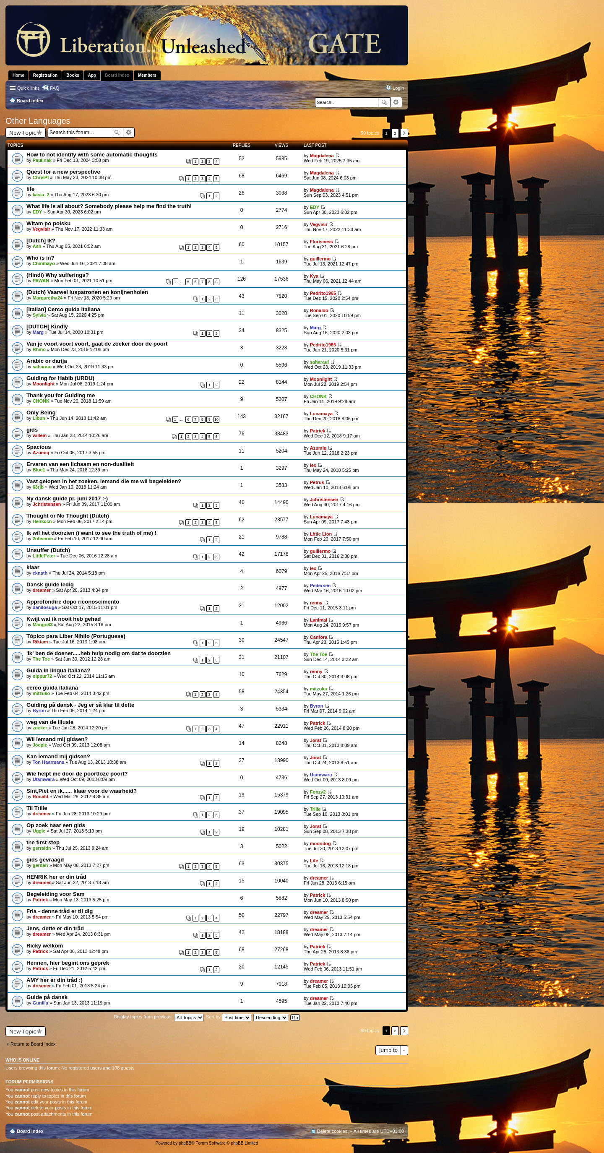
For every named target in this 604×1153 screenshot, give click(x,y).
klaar (32, 567)
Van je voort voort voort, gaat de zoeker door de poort (96, 344)
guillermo (320, 258)
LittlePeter (44, 555)
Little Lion (321, 533)
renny (316, 602)
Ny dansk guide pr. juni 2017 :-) (67, 498)
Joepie (40, 744)
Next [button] (404, 133)
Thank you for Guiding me (60, 395)
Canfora (319, 637)
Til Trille (36, 808)
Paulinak (42, 160)
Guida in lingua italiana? (58, 670)
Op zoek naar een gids (55, 825)
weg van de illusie (49, 722)
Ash (37, 246)
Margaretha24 (48, 297)
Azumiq (41, 452)
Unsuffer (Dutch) (48, 550)
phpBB (185, 1143)
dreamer (42, 590)
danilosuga (45, 607)
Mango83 (43, 624)
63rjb (38, 486)
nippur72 (42, 676)
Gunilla (40, 1002)
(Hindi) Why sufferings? (57, 275)
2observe (43, 538)
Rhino (39, 349)
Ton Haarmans (49, 762)
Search (384, 102)
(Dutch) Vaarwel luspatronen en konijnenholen (87, 292)
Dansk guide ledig (50, 584)
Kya (314, 275)
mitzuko (41, 693)
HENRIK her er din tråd (56, 877)
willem (40, 435)
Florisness (321, 241)
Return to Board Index (33, 1043)
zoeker (40, 727)
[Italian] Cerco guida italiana (63, 309)
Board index (30, 1131)
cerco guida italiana (52, 688)
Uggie (39, 830)
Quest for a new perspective (63, 172)
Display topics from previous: (159, 1016)
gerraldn (42, 848)
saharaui (42, 366)
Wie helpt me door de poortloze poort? (77, 773)
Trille (315, 809)
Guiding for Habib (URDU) (60, 378)
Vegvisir (41, 229)
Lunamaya (321, 413)
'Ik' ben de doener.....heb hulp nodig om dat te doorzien (98, 653)
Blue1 (39, 469)
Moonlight (44, 383)
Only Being (41, 412)
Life (314, 860)
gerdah (40, 865)
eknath (40, 572)
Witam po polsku (48, 223)
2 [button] (395, 133)
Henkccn (42, 521)
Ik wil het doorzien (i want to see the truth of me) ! (91, 533)
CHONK (41, 400)
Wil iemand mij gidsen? (57, 739)
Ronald (40, 796)
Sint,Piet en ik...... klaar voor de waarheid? (81, 791)
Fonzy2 (318, 791)
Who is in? (40, 258)
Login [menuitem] (398, 88)
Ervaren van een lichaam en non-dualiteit (80, 464)
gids (32, 430)
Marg (38, 332)
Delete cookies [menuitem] (332, 1131)
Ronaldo (319, 310)
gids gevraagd (45, 859)
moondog (320, 843)
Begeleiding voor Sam (55, 894)
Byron (39, 710)
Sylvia (39, 315)
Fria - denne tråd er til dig (59, 911)
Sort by (228, 1016)
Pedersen (320, 585)
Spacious (38, 447)
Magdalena (322, 155)
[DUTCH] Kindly (47, 326)
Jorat (315, 740)
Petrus (317, 482)
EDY (37, 211)
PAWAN (41, 280)
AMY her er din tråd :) (54, 980)
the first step (43, 842)
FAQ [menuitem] (54, 88)
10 (216, 419)
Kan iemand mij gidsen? (58, 756)
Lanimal (319, 619)
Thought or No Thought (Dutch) (67, 516)
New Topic (22, 132)
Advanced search (396, 102)
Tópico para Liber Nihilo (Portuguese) (75, 636)
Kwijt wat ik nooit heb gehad (63, 619)
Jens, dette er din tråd (55, 928)
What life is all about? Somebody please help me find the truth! (109, 206)
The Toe (41, 658)
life (30, 189)
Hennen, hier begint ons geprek (67, 963)
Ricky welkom (44, 945)
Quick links (28, 88)
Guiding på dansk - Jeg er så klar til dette (80, 705)
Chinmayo (44, 263)
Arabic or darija (46, 361)
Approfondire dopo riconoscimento (72, 602)
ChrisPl (41, 177)
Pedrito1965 (323, 293)
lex (313, 465)
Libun (39, 418)
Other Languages (37, 120)
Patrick (317, 430)
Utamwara (44, 779)
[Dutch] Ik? (40, 240)
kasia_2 (41, 194)
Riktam (40, 641)
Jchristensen (47, 504)
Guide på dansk (47, 997)
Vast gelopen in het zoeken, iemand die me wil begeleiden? (103, 481)
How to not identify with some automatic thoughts (92, 154)
